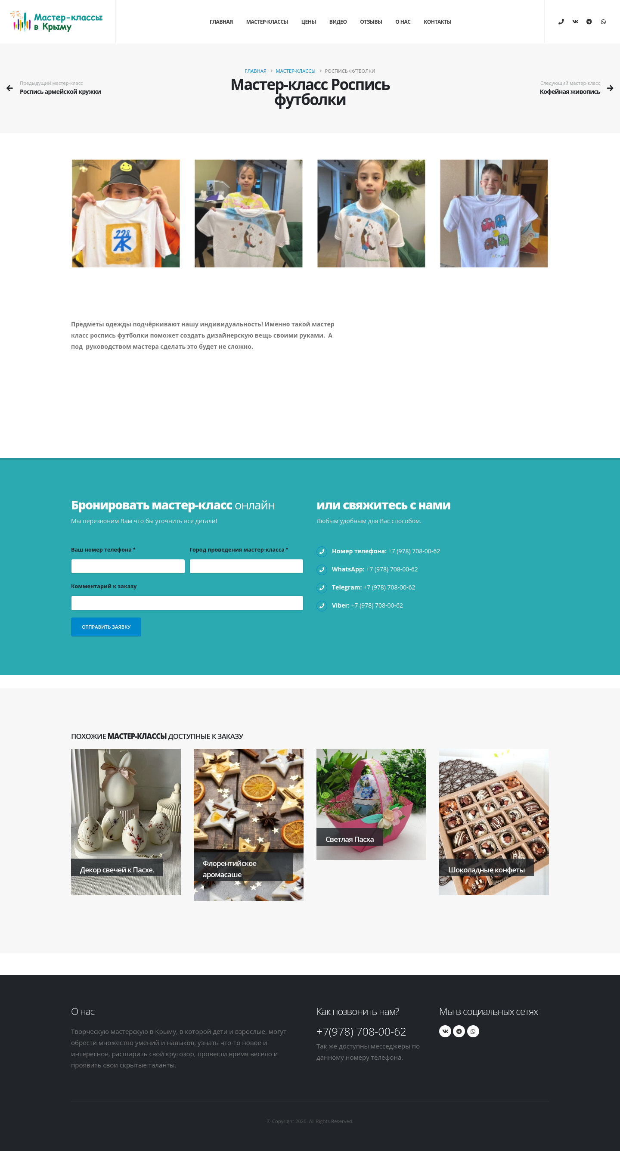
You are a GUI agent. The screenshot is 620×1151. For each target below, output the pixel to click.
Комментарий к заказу (103, 586)
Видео (338, 21)
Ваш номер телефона (101, 549)
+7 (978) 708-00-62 (414, 551)
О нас (402, 21)
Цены (308, 21)
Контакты (437, 21)
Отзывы (371, 21)
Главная (221, 21)
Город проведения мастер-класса (237, 549)
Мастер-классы (267, 21)
